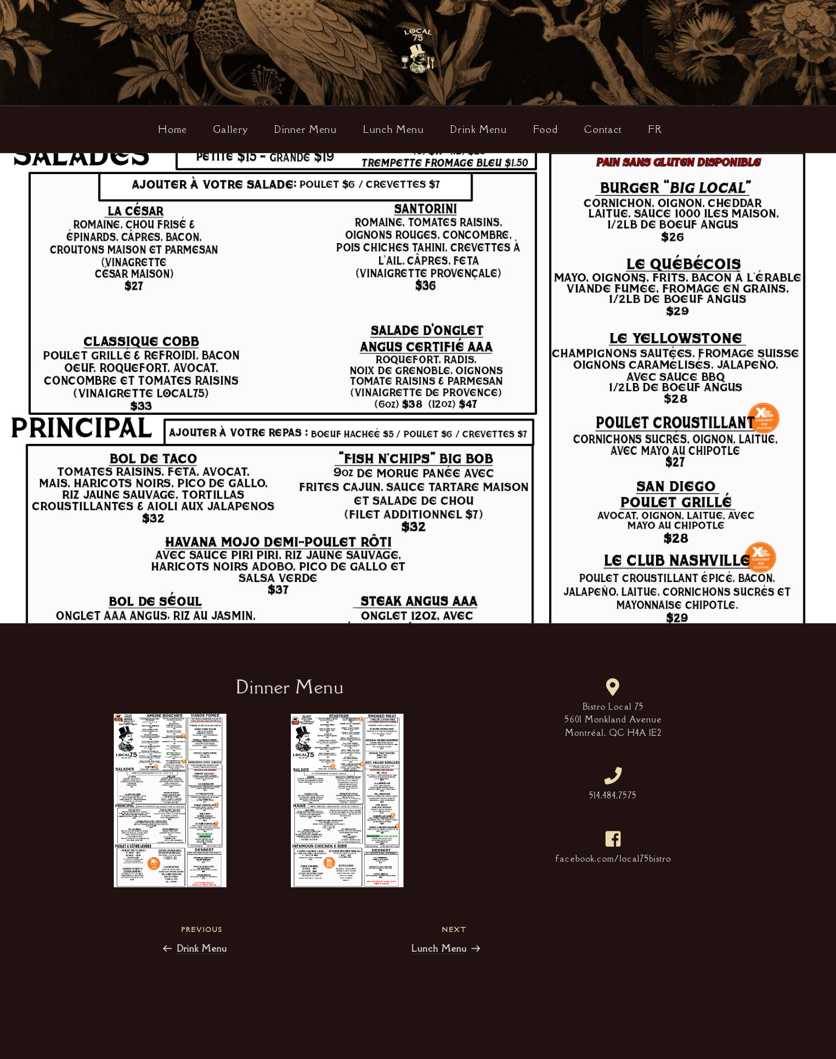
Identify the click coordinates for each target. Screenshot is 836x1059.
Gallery (230, 129)
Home (172, 129)
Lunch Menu (393, 129)
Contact (603, 129)
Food (545, 129)
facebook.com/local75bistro (613, 858)
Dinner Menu (305, 129)
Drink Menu (478, 129)
